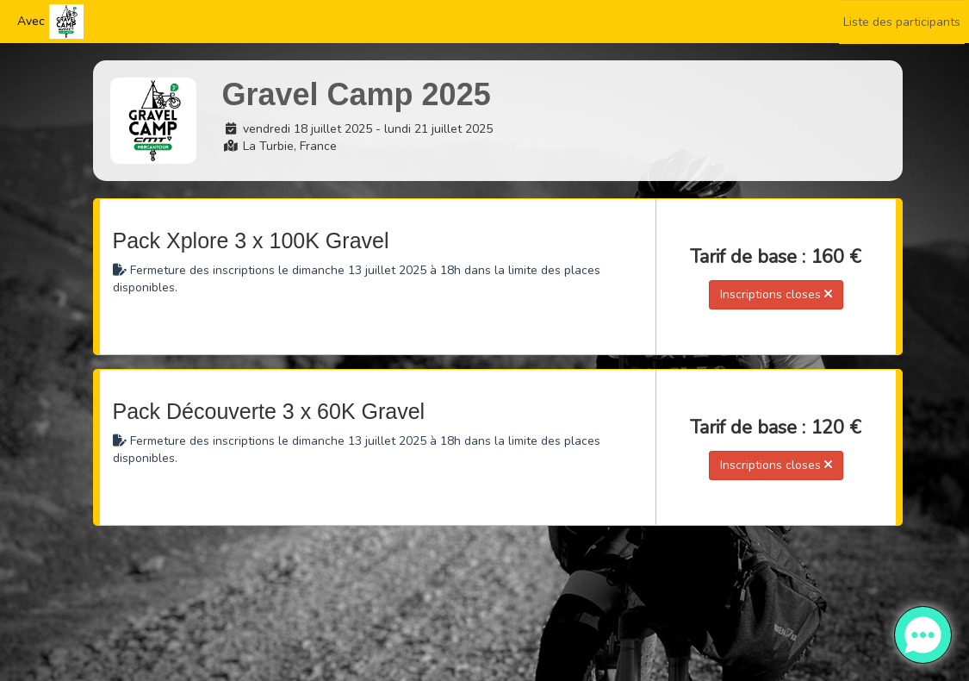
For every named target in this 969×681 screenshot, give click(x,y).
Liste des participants (901, 22)
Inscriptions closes (776, 294)
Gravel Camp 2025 (356, 94)
